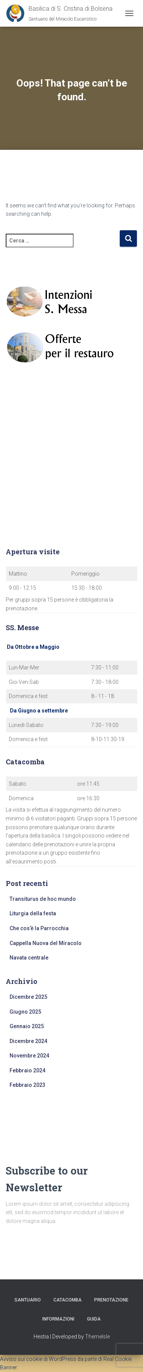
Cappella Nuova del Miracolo (46, 943)
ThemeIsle (97, 1336)
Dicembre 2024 (28, 1041)
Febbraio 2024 (27, 1070)
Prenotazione (111, 1300)
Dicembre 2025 (28, 997)
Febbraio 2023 (27, 1085)
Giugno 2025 (25, 1012)
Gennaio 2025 (27, 1026)
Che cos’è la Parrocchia (39, 928)
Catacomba (67, 1300)
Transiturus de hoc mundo (43, 899)
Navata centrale (29, 958)
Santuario (27, 1300)
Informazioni (58, 1319)
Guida (94, 1319)
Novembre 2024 (29, 1056)
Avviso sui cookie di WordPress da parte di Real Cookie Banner (66, 1363)
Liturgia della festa (33, 913)
